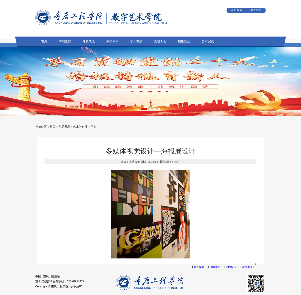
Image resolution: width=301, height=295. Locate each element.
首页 (44, 41)
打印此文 (214, 267)
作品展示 (64, 126)
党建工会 (160, 41)
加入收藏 (256, 10)
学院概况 (65, 41)
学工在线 (136, 41)
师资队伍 (89, 41)
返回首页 (236, 10)
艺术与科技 (80, 126)
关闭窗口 (231, 267)
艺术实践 (208, 41)
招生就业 (184, 41)
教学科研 (112, 41)
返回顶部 (247, 267)
